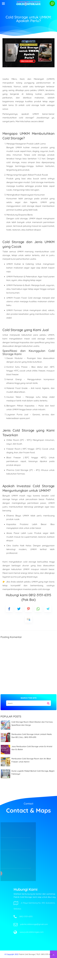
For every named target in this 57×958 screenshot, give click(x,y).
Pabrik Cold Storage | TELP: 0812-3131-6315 (35, 954)
